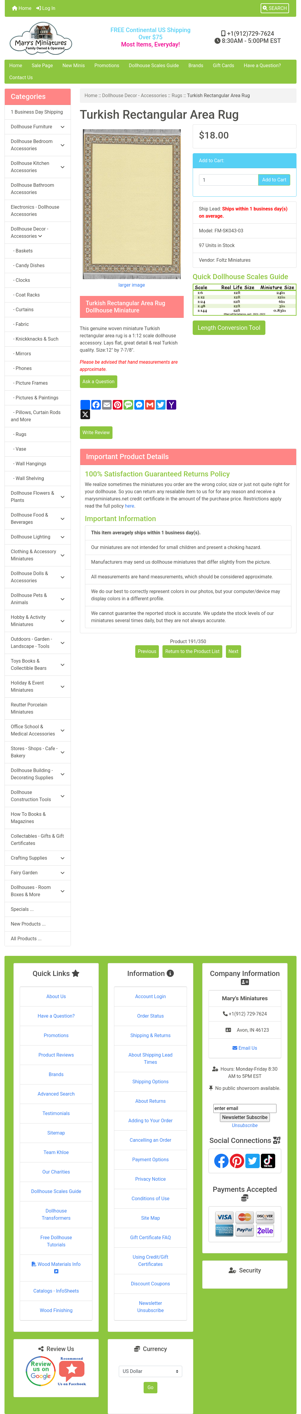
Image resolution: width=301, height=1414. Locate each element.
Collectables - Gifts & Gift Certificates (37, 839)
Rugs (176, 95)
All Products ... (26, 938)
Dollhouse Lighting (38, 537)
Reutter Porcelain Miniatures (29, 708)
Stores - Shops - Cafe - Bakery (38, 752)
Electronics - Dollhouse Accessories (35, 210)
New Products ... (28, 924)
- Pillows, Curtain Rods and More (36, 416)
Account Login (150, 996)
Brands (195, 65)
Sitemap (56, 1133)
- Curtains (22, 309)
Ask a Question (99, 381)
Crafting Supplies (38, 858)
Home (21, 8)
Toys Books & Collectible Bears (38, 664)
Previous (147, 651)
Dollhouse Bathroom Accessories (32, 188)
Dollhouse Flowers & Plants (38, 496)
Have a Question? (262, 65)
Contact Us (21, 77)
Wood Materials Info (56, 1267)
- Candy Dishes (28, 265)
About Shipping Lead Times (150, 1058)
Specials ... (22, 909)
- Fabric (20, 324)
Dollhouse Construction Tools (38, 795)
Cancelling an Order (150, 1140)
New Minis (74, 65)
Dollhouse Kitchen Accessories (38, 166)
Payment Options (150, 1159)
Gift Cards (223, 65)
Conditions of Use (150, 1198)
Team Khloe (56, 1152)
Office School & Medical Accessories (38, 730)
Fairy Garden (38, 873)
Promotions (107, 65)
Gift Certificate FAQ (150, 1237)
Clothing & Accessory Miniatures (38, 555)
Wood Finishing (56, 1310)
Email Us (244, 1048)
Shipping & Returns (150, 1035)
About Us (56, 996)
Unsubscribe (245, 1125)
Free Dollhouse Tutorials (56, 1241)
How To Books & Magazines (28, 817)
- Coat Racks (25, 295)
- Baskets (22, 251)
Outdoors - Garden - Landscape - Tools (38, 642)
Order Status (150, 1016)
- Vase (18, 449)
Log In (45, 8)
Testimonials (56, 1113)
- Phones (21, 368)
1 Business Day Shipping (37, 112)
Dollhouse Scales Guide (154, 65)
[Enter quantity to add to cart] (229, 180)
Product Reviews (56, 1055)
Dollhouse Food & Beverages (38, 518)
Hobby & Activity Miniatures (38, 620)
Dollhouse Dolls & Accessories (38, 577)
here (129, 506)
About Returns (150, 1101)
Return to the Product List (192, 651)
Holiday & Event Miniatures (38, 686)
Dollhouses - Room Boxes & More (38, 890)
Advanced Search (56, 1094)
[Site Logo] (53, 38)
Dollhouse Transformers (56, 1214)
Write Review (96, 432)
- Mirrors (21, 353)
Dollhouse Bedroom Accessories (38, 145)
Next (233, 651)
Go (150, 1387)
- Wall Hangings (28, 464)
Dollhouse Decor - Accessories (134, 95)
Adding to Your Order (150, 1120)
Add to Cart (274, 180)
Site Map (150, 1218)
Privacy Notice (150, 1179)
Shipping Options (150, 1081)
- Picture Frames (29, 383)
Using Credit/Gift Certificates (150, 1260)
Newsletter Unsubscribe (150, 1306)
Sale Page (42, 65)
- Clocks (20, 280)
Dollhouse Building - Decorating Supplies (38, 774)
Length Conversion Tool (229, 327)
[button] (274, 8)
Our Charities (56, 1172)
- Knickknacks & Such (34, 339)
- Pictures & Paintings (34, 398)
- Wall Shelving (27, 478)
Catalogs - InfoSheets (56, 1291)
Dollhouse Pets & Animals (38, 598)
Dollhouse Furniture (38, 127)
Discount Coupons (150, 1284)
